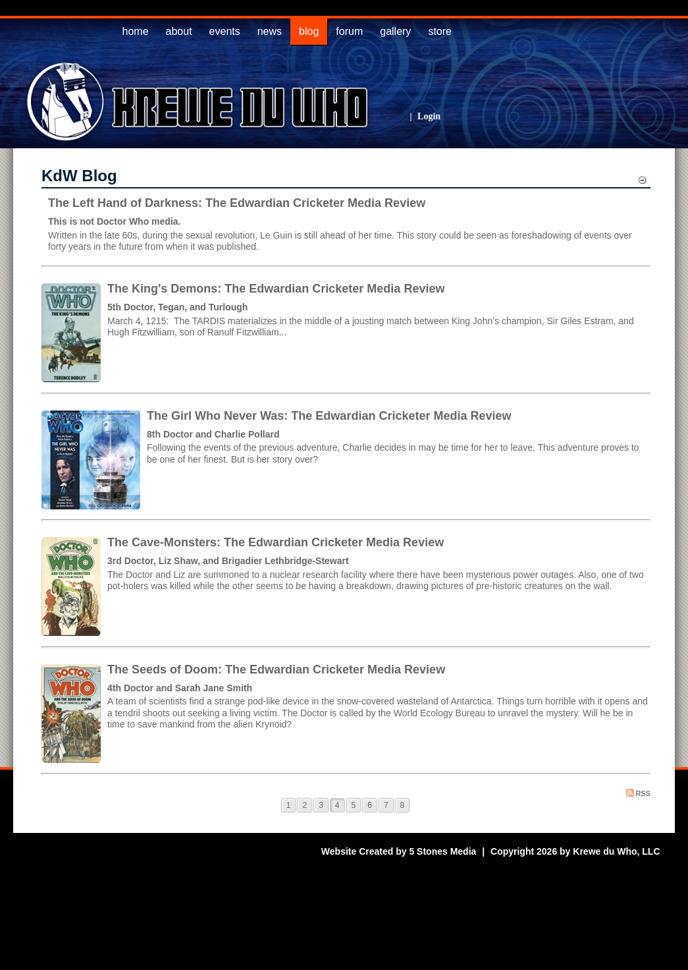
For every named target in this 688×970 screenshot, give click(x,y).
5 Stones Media (442, 851)
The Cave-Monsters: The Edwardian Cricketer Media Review (275, 542)
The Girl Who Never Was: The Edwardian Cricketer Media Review (329, 415)
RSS (638, 793)
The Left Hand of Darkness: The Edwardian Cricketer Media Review (236, 203)
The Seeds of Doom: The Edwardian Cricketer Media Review (276, 669)
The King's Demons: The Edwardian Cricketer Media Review (275, 288)
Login (428, 116)
